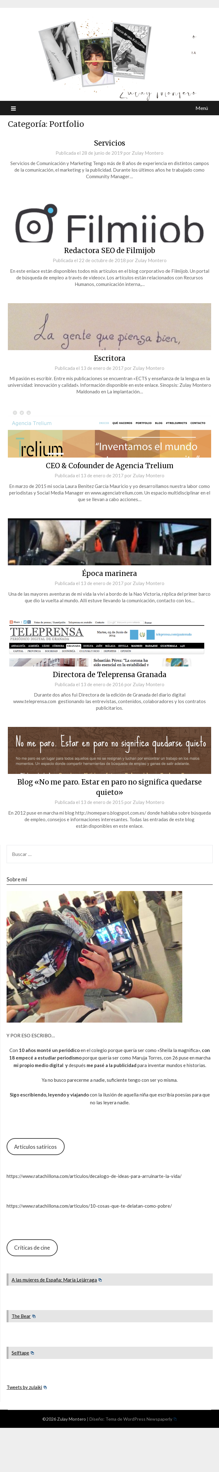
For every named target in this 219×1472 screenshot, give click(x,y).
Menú (201, 108)
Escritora (110, 358)
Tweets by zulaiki (27, 1387)
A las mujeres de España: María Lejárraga (57, 1280)
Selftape (23, 1352)
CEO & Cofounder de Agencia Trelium (110, 465)
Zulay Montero (147, 153)
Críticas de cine (32, 1247)
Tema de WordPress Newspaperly (141, 1419)
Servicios (109, 143)
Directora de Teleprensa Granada (110, 674)
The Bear (23, 1316)
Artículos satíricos (35, 1146)
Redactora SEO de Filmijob (109, 250)
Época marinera (109, 573)
